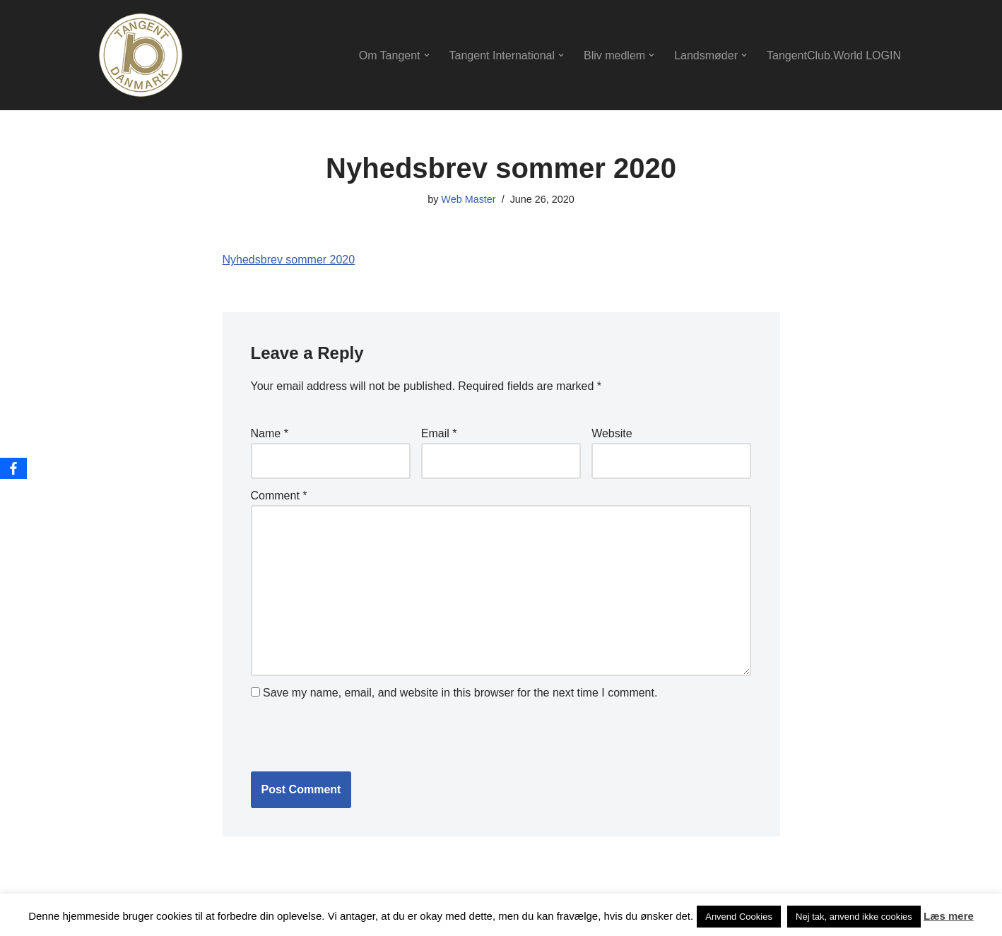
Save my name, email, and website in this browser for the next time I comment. (460, 693)
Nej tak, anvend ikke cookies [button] (854, 916)
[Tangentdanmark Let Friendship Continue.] (140, 55)
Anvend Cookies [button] (738, 916)
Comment (279, 496)
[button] (427, 55)
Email (439, 433)
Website (611, 433)
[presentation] (347, 734)
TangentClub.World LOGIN (834, 55)
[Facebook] (13, 468)
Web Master (468, 199)
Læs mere (949, 916)
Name (269, 433)
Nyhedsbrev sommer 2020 (289, 260)
